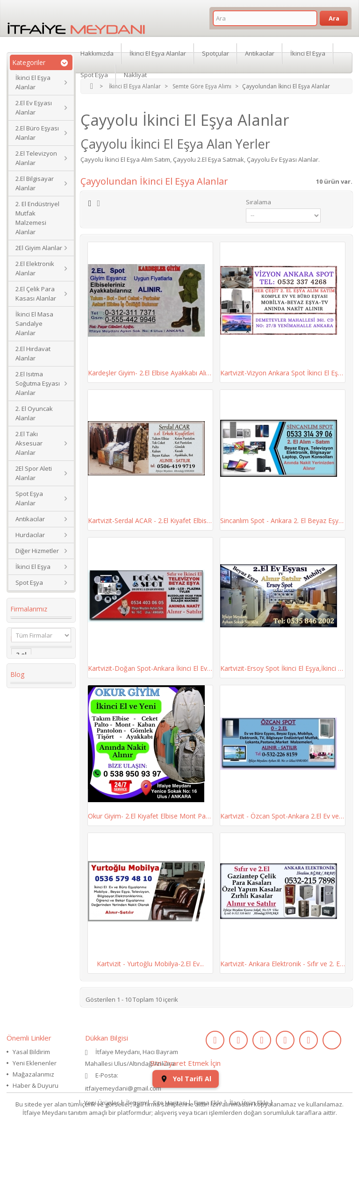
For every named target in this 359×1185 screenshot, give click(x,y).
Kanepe (27, 829)
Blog (17, 962)
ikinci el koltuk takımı (39, 932)
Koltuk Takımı (37, 701)
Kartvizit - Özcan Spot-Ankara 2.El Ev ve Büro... (282, 816)
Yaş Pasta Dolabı (30, 847)
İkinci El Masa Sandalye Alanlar (34, 323)
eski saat (30, 878)
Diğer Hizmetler (37, 550)
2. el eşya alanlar (29, 740)
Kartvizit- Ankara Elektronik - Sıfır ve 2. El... (282, 963)
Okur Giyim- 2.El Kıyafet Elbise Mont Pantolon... (150, 816)
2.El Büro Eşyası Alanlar (37, 133)
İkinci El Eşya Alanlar (32, 82)
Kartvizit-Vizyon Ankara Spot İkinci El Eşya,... (282, 372)
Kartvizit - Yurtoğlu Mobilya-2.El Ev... (150, 963)
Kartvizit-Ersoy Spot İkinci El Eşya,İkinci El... (282, 668)
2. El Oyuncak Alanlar (34, 413)
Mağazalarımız (33, 1074)
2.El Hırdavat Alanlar (32, 353)
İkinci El (27, 758)
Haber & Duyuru (35, 1085)
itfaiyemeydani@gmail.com (123, 1088)
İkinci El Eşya (32, 566)
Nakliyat (135, 75)
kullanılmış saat (40, 892)
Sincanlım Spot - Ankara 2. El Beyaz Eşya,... (282, 520)
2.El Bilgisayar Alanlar (34, 183)
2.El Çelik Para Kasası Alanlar (35, 293)
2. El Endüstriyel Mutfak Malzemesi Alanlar (37, 218)
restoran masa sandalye (39, 811)
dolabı (26, 793)
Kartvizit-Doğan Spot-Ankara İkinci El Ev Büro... (150, 668)
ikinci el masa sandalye (36, 718)
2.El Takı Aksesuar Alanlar (29, 443)
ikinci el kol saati (33, 910)
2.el (21, 686)
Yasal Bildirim (31, 1052)
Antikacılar (30, 519)
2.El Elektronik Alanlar (34, 268)
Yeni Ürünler (101, 1149)
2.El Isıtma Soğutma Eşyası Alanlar (37, 383)
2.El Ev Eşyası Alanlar (33, 107)
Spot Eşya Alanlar (29, 498)
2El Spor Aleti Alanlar (33, 473)
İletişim (136, 1149)
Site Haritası (170, 1149)
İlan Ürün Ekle (249, 1149)
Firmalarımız (28, 608)
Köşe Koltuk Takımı (34, 775)
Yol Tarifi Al (185, 1125)
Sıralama (258, 202)
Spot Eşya (29, 582)
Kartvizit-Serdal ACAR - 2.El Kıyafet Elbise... (150, 520)
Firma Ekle (208, 1149)
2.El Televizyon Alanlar (36, 158)
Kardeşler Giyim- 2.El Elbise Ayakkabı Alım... (150, 372)
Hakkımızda (97, 53)
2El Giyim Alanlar (38, 248)
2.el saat (29, 864)
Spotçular (215, 53)
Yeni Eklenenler (35, 1063)
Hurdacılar (30, 535)
